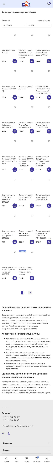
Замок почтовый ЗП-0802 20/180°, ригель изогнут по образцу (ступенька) (26, 161)
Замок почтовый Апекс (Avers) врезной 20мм (43, 197)
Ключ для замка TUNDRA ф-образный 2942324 (8, 198)
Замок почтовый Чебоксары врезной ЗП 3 (25, 233)
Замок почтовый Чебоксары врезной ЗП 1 (8, 124)
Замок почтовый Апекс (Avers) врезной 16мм (43, 124)
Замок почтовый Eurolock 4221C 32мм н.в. (25, 197)
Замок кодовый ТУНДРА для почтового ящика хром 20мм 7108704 (43, 161)
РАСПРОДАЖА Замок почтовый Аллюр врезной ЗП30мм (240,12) (43, 89)
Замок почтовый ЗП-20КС (25, 87)
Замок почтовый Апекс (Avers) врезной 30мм (43, 52)
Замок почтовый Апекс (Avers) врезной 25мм (25, 124)
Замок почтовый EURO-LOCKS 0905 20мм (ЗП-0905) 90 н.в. (43, 234)
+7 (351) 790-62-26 (11, 420)
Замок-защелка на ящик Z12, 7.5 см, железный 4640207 (9, 270)
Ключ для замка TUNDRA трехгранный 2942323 (8, 234)
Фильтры (39, 25)
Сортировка (15, 25)
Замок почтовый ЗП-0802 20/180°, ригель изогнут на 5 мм (9, 160)
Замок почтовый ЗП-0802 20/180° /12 (9, 88)
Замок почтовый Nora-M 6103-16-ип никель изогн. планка (26, 53)
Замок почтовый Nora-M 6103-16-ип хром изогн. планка (25, 270)
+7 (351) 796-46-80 (11, 417)
